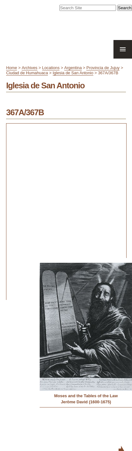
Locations (51, 67)
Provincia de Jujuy (103, 67)
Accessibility (92, 427)
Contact (111, 427)
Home (11, 67)
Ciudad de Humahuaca (27, 72)
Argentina (73, 67)
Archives (29, 67)
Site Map (72, 427)
